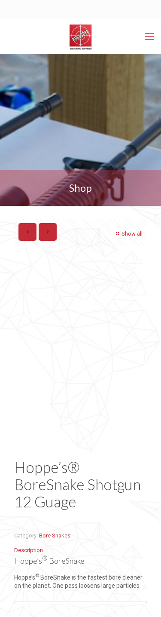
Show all (128, 233)
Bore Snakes (54, 535)
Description (28, 550)
